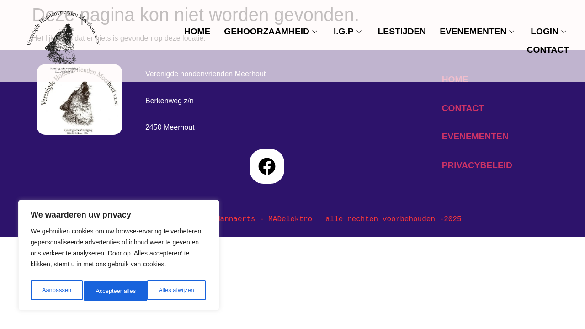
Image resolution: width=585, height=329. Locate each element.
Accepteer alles (176, 291)
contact (548, 49)
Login (548, 31)
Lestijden (402, 31)
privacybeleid (477, 165)
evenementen (477, 31)
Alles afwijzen (113, 291)
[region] (118, 257)
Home (197, 31)
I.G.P (348, 31)
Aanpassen (56, 291)
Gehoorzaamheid (270, 31)
